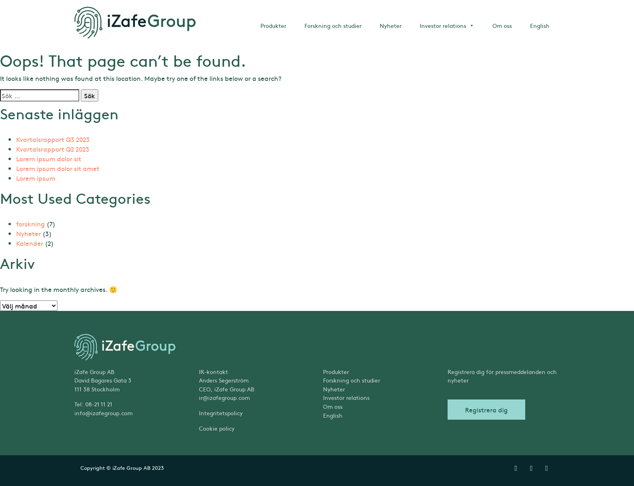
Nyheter (391, 25)
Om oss (502, 25)
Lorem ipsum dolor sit (48, 158)
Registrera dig (486, 409)
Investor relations (447, 25)
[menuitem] (379, 415)
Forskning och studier (332, 25)
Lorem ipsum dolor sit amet (57, 168)
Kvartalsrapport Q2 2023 (52, 148)
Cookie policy (217, 428)
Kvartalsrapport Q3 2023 (53, 139)
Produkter (273, 25)
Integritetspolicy (221, 413)
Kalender (29, 243)
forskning (30, 223)
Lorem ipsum (35, 177)
